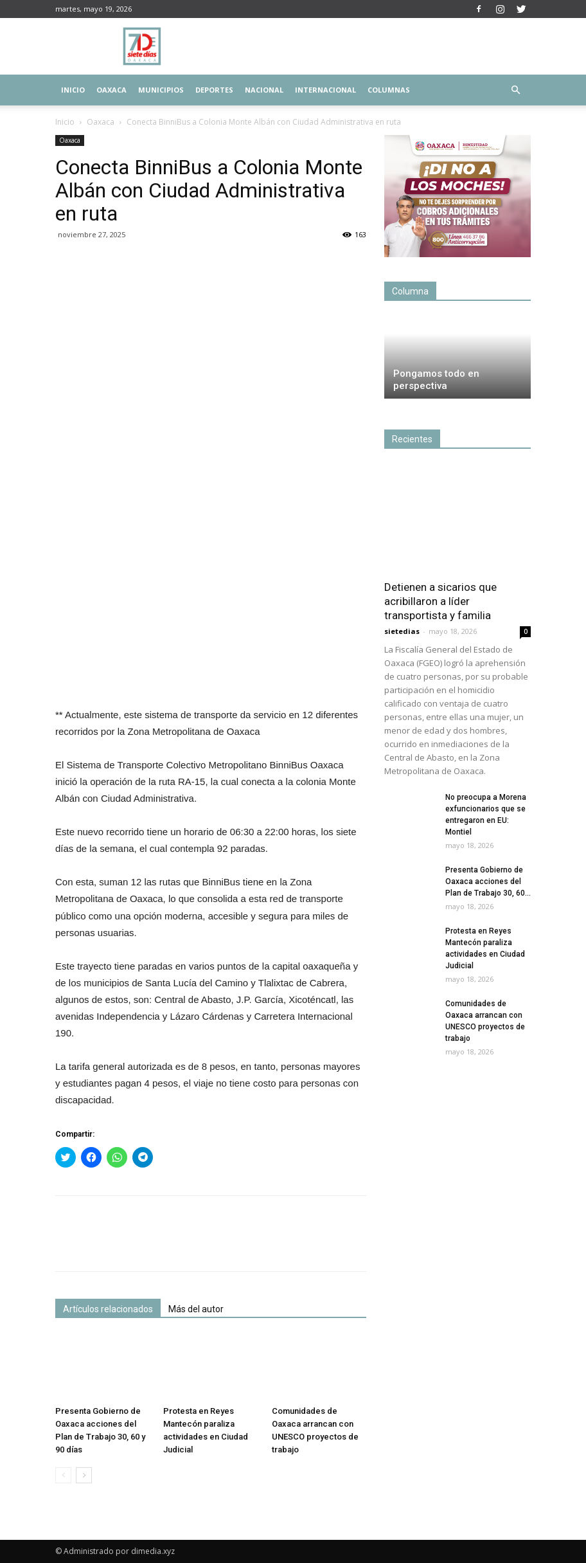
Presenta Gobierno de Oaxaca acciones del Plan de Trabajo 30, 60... (488, 881)
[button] (515, 90)
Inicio (73, 90)
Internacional (325, 90)
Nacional (264, 90)
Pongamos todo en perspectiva (436, 380)
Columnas (389, 90)
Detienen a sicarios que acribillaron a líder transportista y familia (440, 601)
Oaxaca (111, 90)
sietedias (402, 631)
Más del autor (196, 1309)
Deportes (214, 90)
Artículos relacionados (108, 1309)
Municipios (161, 90)
